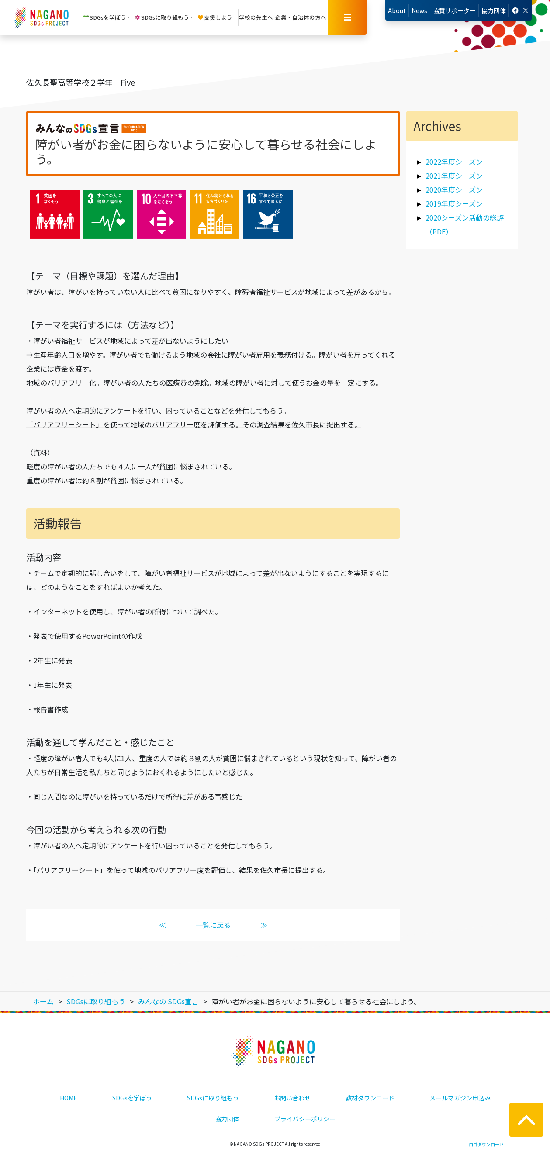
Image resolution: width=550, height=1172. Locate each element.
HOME (68, 1097)
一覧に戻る (212, 925)
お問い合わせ (292, 1097)
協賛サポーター (454, 10)
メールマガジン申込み (460, 1097)
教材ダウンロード (370, 1097)
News (419, 10)
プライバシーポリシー (305, 1118)
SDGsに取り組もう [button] (161, 17)
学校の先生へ (256, 17)
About (397, 10)
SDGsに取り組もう (213, 1097)
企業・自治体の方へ (300, 17)
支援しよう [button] (214, 17)
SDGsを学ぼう (132, 1097)
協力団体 (493, 10)
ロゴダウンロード (486, 1144)
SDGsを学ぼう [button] (104, 17)
